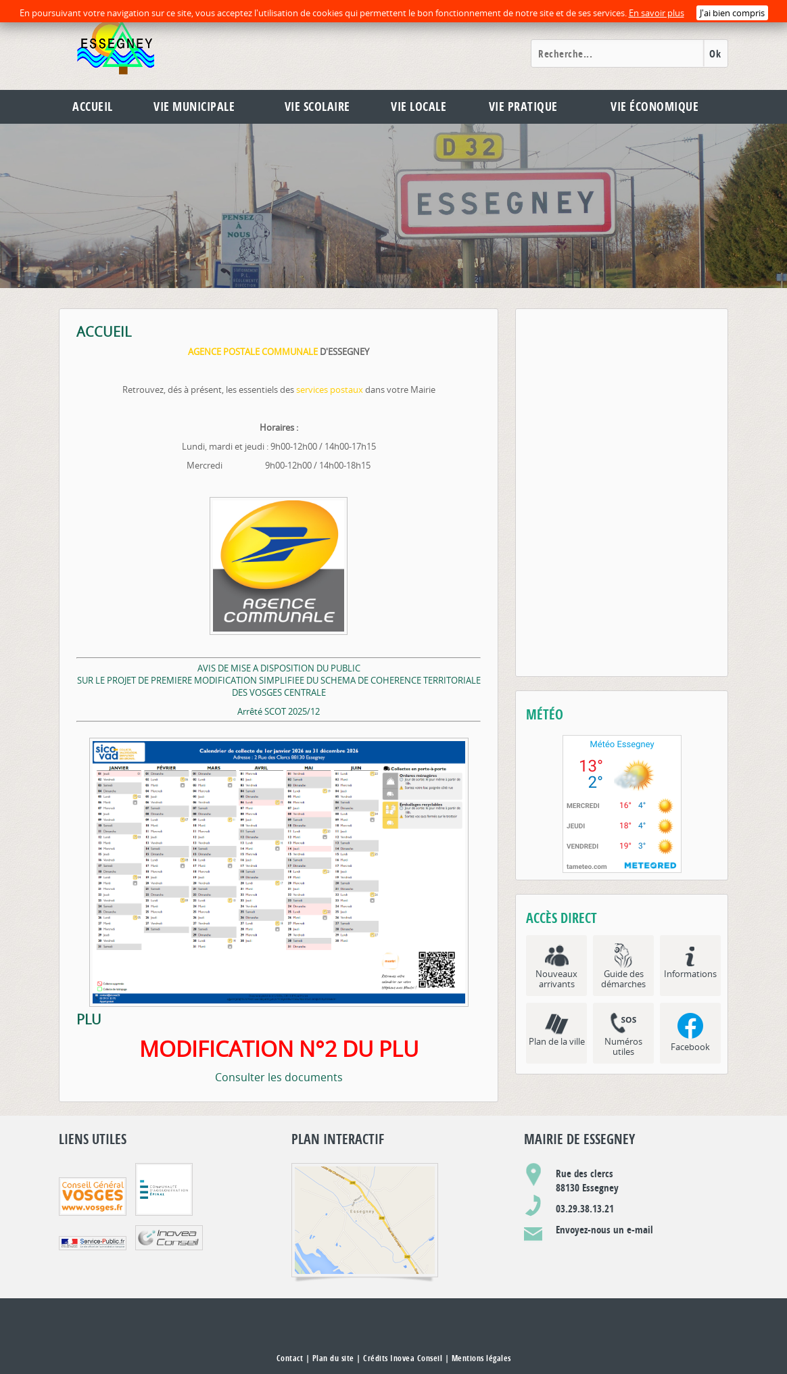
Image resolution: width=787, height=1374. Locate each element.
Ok (715, 54)
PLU (88, 1019)
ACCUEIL (103, 332)
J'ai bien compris (732, 13)
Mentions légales (481, 1358)
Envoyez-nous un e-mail (604, 1230)
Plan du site (333, 1358)
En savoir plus (656, 13)
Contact (290, 1358)
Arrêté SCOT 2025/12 (278, 711)
